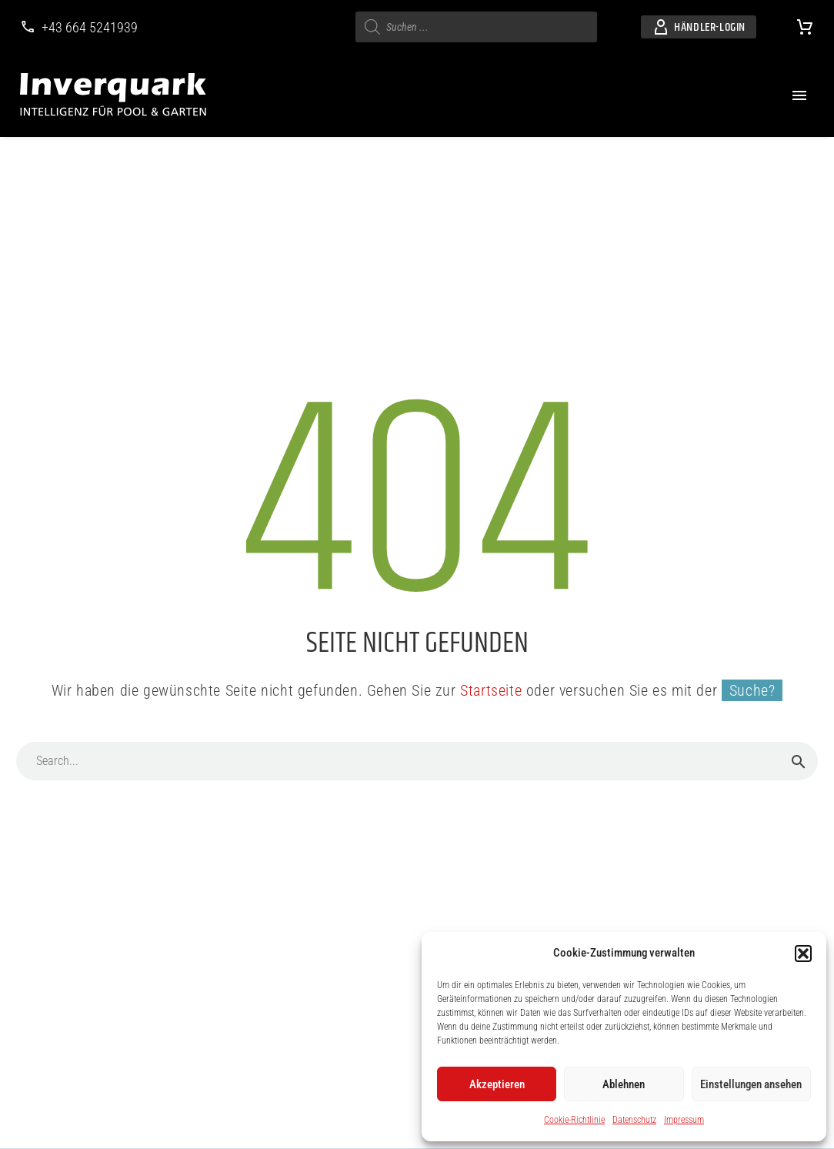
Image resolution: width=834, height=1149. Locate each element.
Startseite (491, 690)
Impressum (684, 1119)
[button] (803, 953)
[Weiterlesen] (79, 27)
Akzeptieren (497, 1084)
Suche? (752, 690)
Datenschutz (634, 1119)
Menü (799, 95)
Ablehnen (623, 1084)
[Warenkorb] (805, 27)
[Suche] (417, 761)
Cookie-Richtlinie (574, 1119)
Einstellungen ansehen (751, 1084)
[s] (476, 27)
